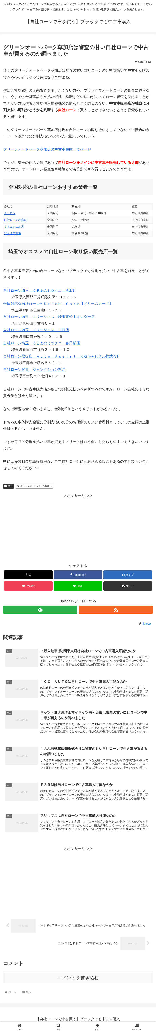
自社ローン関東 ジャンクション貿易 (34, 369)
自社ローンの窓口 (15, 220)
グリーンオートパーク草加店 (34, 486)
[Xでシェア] (28, 574)
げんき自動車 (12, 233)
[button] (127, 586)
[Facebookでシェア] (78, 574)
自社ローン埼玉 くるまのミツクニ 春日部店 (41, 343)
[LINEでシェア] (78, 586)
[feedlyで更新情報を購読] (40, 610)
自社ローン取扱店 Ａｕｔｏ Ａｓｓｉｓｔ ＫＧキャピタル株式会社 (61, 356)
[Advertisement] (78, 527)
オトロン (9, 213)
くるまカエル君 (14, 226)
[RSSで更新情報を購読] (116, 610)
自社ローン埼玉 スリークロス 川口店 (36, 330)
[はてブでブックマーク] (127, 574)
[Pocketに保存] (28, 586)
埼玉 (8, 486)
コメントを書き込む (78, 978)
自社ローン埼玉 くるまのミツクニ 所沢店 (39, 291)
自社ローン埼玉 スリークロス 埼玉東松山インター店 (49, 317)
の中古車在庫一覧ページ (47, 149)
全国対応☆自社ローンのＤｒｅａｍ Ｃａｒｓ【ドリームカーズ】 (58, 304)
